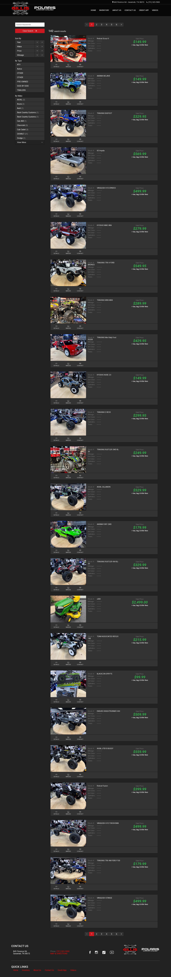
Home (15, 970)
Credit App (62, 970)
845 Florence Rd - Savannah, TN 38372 (129, 2)
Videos (73, 970)
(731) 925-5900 (154, 2)
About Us (37, 970)
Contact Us (49, 970)
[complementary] (164, 970)
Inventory (26, 970)
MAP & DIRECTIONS (58, 953)
